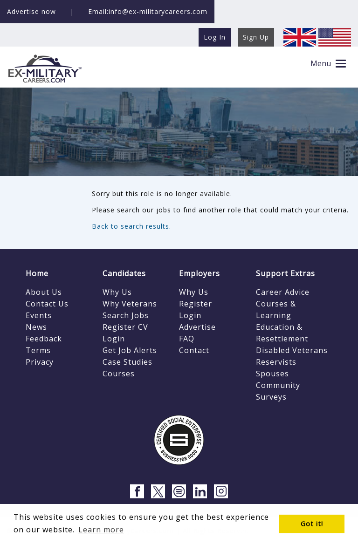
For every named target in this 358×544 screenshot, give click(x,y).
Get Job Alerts (130, 350)
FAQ (186, 338)
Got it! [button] (312, 523)
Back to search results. (131, 226)
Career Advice (283, 292)
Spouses (272, 373)
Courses (119, 373)
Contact (194, 350)
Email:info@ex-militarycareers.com (147, 11)
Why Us (117, 292)
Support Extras (285, 273)
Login (114, 338)
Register (195, 304)
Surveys (271, 397)
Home (37, 273)
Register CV (125, 327)
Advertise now (31, 11)
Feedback (44, 338)
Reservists (276, 362)
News (36, 327)
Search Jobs (126, 315)
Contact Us (47, 304)
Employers (199, 273)
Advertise (197, 327)
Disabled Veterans (292, 350)
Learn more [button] (101, 529)
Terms (38, 350)
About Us (44, 292)
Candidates (124, 273)
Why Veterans (130, 304)
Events (39, 315)
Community (278, 385)
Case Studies (127, 362)
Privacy (40, 362)
